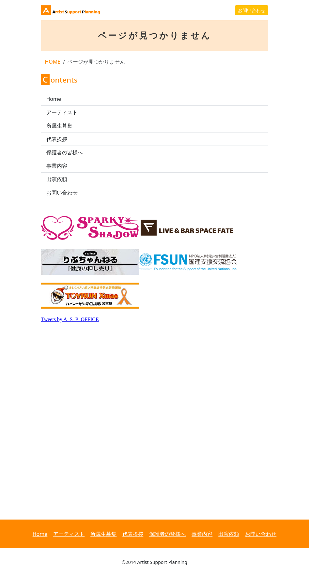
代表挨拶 (56, 139)
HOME (53, 61)
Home (53, 98)
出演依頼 (56, 179)
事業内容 (56, 165)
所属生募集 (59, 125)
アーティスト (62, 112)
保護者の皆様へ (64, 152)
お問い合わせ (251, 10)
